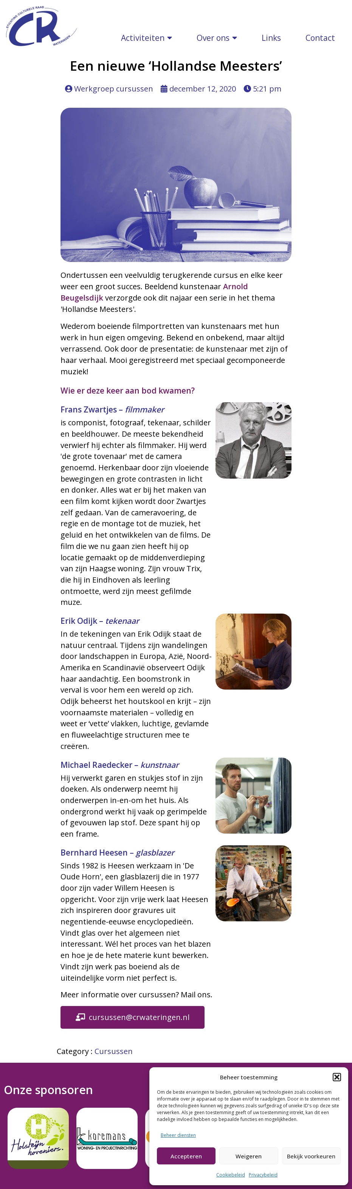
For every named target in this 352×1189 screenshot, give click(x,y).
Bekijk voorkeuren (311, 1156)
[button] (337, 1077)
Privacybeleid (263, 1175)
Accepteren (186, 1156)
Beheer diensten (178, 1135)
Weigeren (249, 1156)
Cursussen (114, 926)
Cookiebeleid (230, 1175)
